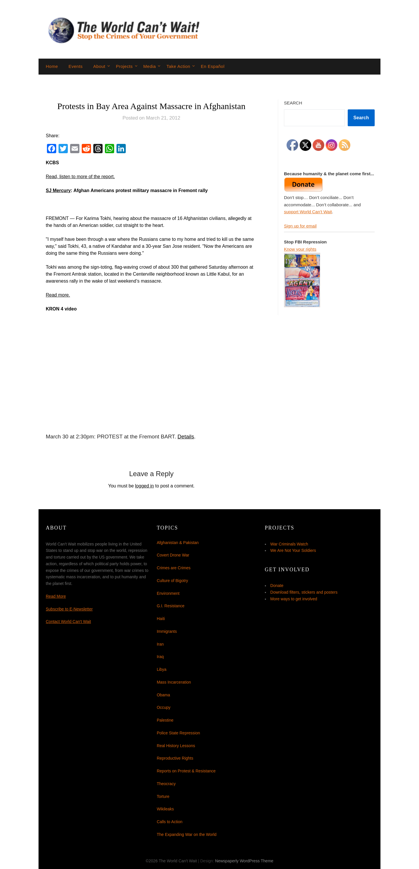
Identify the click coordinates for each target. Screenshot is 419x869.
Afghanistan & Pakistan (178, 542)
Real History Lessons (176, 745)
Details (186, 436)
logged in (144, 485)
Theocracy (166, 783)
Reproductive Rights (175, 758)
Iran (160, 644)
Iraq (160, 656)
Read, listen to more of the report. (80, 176)
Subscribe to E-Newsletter (69, 609)
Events (75, 66)
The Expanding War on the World (186, 834)
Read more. (58, 294)
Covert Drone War (173, 555)
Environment (168, 593)
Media (149, 66)
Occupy (163, 707)
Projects (124, 66)
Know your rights (300, 249)
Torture (163, 796)
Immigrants (167, 631)
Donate (276, 585)
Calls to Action (170, 821)
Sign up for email (300, 225)
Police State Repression (178, 733)
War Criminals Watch (289, 544)
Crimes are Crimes (174, 568)
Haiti (161, 618)
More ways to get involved (293, 599)
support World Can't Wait (308, 211)
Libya (161, 669)
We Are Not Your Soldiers (293, 550)
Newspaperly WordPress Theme (244, 861)
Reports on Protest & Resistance (186, 771)
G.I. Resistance (171, 606)
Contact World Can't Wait (68, 621)
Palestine (165, 720)
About (99, 66)
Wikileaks (165, 809)
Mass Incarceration (174, 682)
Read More (56, 596)
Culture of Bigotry (172, 580)
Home (52, 66)
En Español (213, 66)
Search (293, 102)
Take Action (178, 66)
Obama (163, 695)
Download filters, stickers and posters (304, 592)
